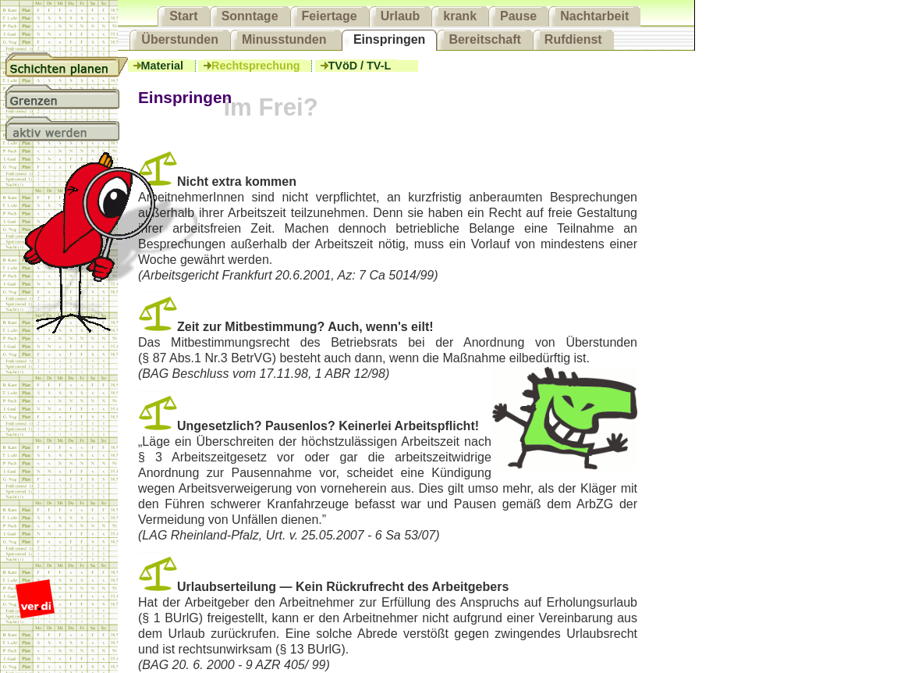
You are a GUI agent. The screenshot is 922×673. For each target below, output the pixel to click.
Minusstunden (286, 39)
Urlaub (400, 16)
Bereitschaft (484, 39)
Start (183, 16)
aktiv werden (67, 128)
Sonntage (250, 16)
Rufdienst (573, 39)
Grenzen (67, 96)
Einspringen (389, 39)
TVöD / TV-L (359, 65)
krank (460, 16)
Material (161, 65)
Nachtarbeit (594, 16)
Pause (518, 16)
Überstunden (179, 39)
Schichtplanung (67, 64)
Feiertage (329, 16)
